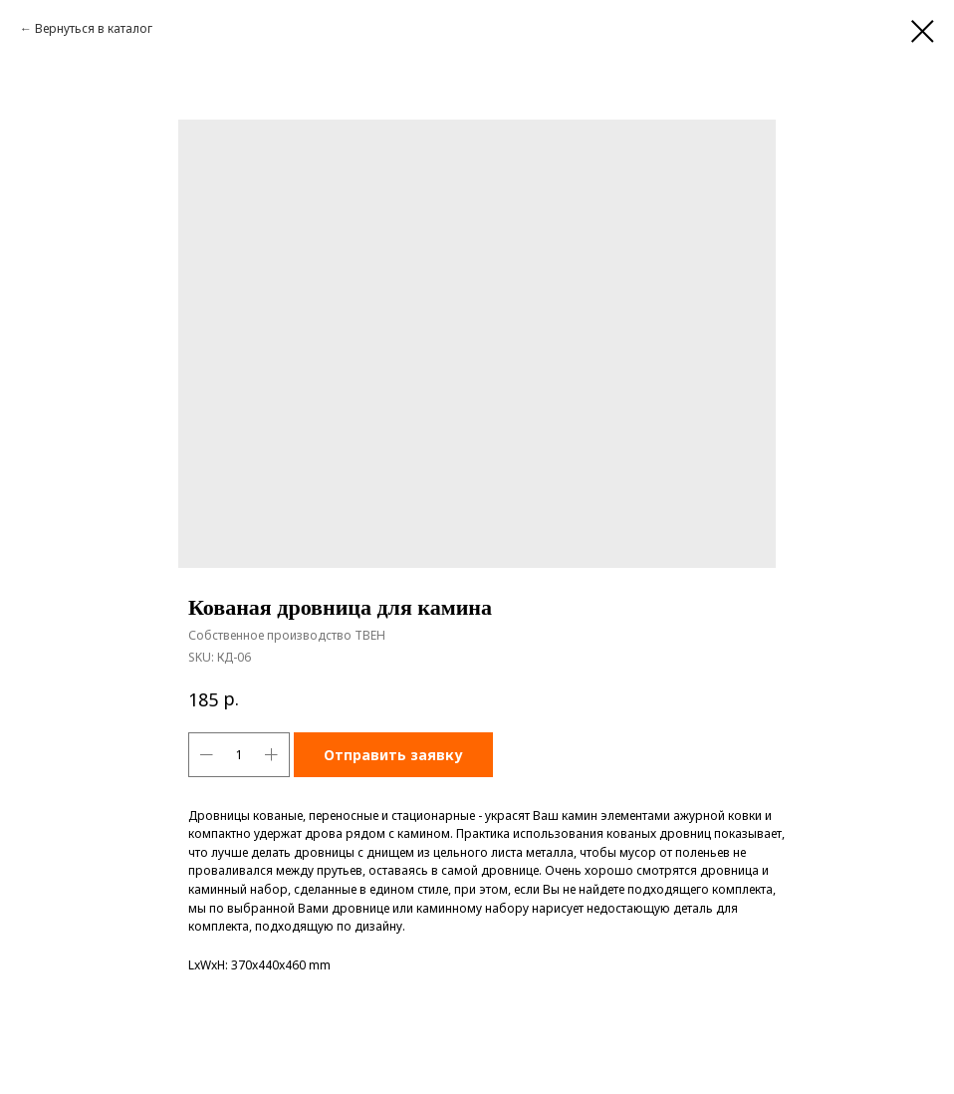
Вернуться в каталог (93, 28)
